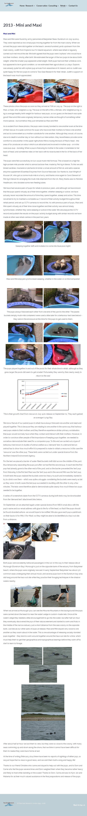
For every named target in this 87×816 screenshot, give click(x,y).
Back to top (79, 805)
